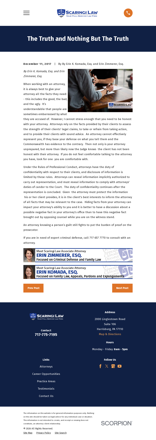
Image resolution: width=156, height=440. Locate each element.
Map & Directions (110, 334)
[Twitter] (107, 366)
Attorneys (46, 366)
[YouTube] (119, 366)
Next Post (122, 288)
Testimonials (46, 388)
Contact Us (46, 396)
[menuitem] (27, 433)
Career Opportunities (46, 374)
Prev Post (33, 288)
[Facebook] (100, 366)
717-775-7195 (46, 334)
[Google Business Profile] (113, 366)
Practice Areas (46, 381)
